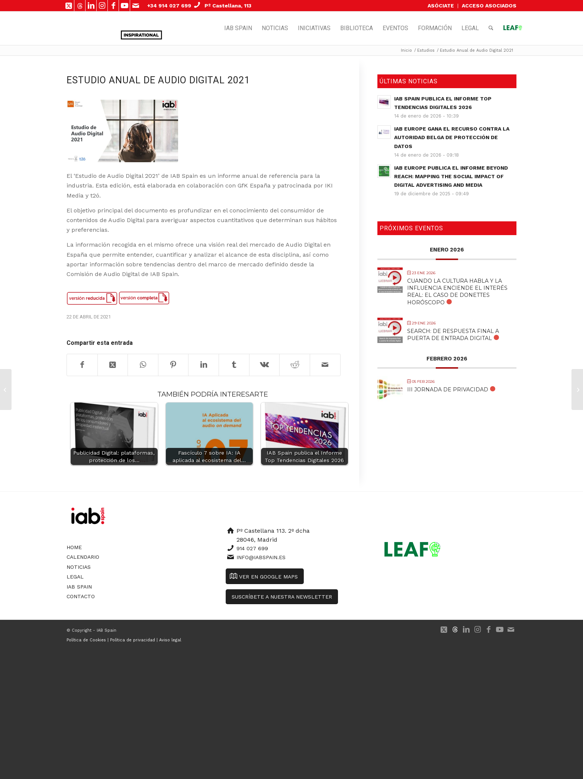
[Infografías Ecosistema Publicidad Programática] (577, 389)
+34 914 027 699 (169, 6)
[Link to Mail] (135, 5)
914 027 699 (252, 548)
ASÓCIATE (441, 6)
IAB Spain (79, 587)
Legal (75, 577)
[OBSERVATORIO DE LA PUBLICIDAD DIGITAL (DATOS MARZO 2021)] (6, 389)
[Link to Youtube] (124, 5)
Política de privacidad (132, 640)
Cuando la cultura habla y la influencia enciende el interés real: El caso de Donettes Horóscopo (457, 292)
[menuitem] (441, 6)
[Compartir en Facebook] (82, 365)
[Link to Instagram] (102, 5)
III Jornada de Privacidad (447, 389)
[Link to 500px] (79, 5)
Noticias (79, 567)
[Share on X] (113, 365)
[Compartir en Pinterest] (173, 365)
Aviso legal (170, 640)
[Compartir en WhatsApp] (143, 365)
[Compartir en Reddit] (295, 365)
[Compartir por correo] (325, 365)
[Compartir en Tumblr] (234, 365)
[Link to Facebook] (113, 5)
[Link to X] (68, 5)
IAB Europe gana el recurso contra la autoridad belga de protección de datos (451, 137)
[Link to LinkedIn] (91, 5)
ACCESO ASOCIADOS (489, 6)
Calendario (83, 557)
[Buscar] (491, 28)
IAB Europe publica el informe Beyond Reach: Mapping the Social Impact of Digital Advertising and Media (451, 176)
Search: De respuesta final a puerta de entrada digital (453, 335)
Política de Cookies (86, 640)
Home (74, 547)
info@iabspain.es (261, 557)
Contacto (81, 596)
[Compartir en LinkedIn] (204, 365)
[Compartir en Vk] (264, 365)
